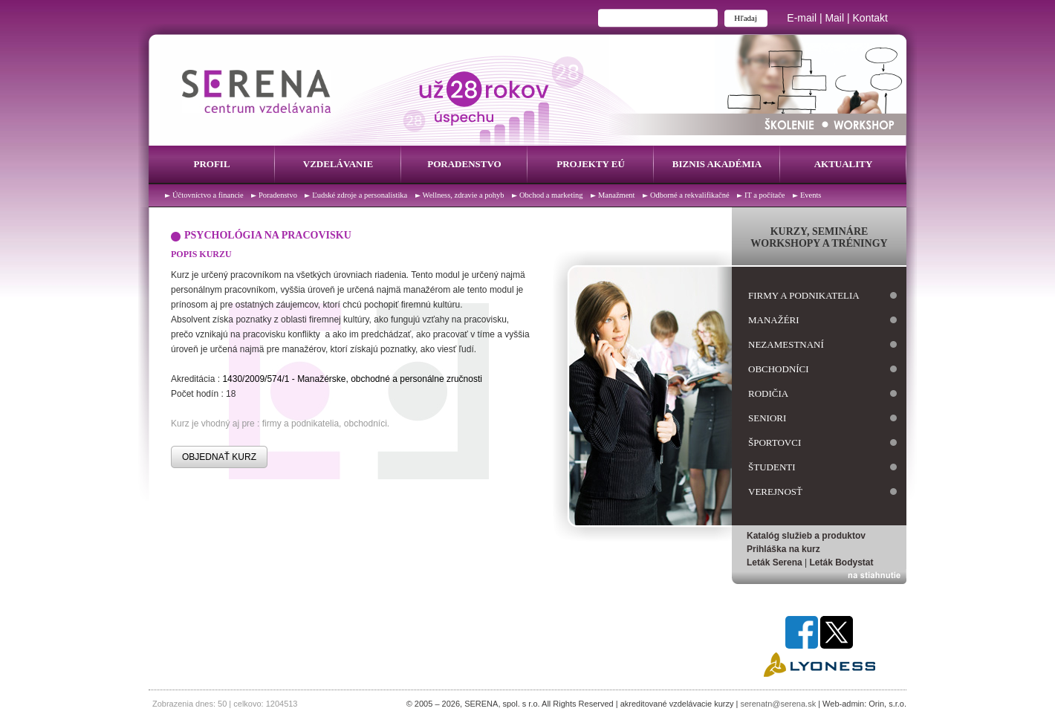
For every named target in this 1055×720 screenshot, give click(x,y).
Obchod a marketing (551, 195)
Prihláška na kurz (783, 549)
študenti (772, 467)
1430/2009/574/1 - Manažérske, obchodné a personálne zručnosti (352, 379)
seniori (767, 418)
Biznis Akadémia (717, 163)
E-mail (802, 18)
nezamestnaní (786, 344)
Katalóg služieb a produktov (806, 536)
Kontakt (870, 18)
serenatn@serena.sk (778, 703)
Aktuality (843, 163)
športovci (774, 442)
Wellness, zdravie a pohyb (463, 195)
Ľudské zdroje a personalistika (359, 195)
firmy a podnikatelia (804, 295)
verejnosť (775, 491)
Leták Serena (774, 562)
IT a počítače (764, 195)
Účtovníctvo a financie (208, 195)
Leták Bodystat (842, 562)
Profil (211, 163)
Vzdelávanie (338, 163)
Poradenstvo (464, 163)
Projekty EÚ (590, 163)
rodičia (768, 393)
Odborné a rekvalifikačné (690, 195)
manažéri (773, 319)
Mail (834, 18)
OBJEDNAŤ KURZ (219, 457)
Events (811, 195)
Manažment (616, 195)
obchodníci (778, 368)
